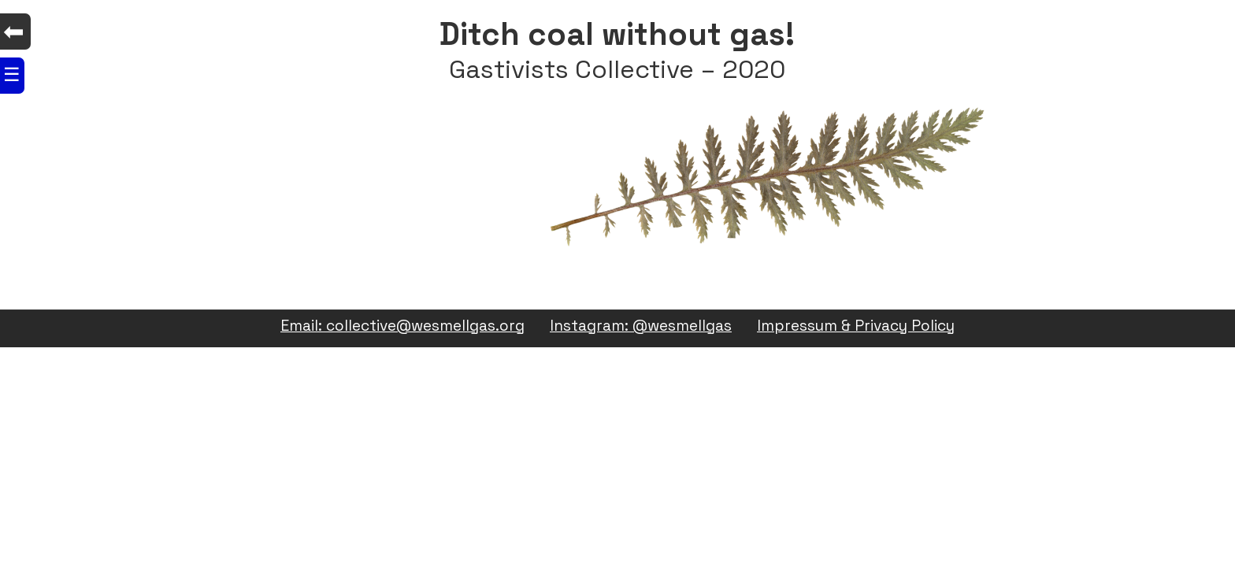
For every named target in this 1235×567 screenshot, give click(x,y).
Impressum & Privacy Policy (856, 326)
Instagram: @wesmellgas (641, 326)
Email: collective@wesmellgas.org (402, 326)
